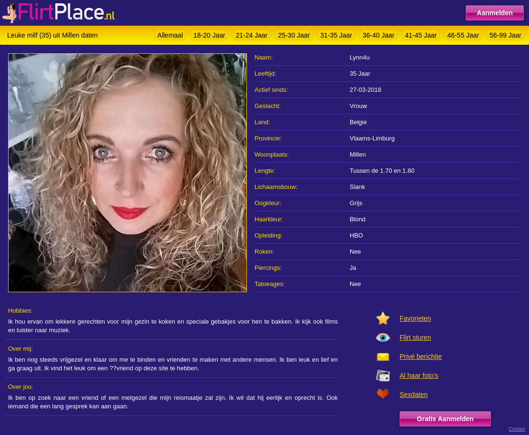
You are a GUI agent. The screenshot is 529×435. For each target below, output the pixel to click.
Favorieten (415, 318)
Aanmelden (494, 13)
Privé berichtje (421, 356)
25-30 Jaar (294, 35)
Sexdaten (414, 394)
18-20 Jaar (209, 35)
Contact (517, 429)
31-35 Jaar (336, 35)
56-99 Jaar (505, 35)
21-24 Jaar (251, 35)
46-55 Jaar (463, 35)
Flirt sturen (415, 337)
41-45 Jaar (421, 35)
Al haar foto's (419, 375)
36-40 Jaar (378, 35)
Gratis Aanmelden (445, 419)
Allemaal (170, 35)
